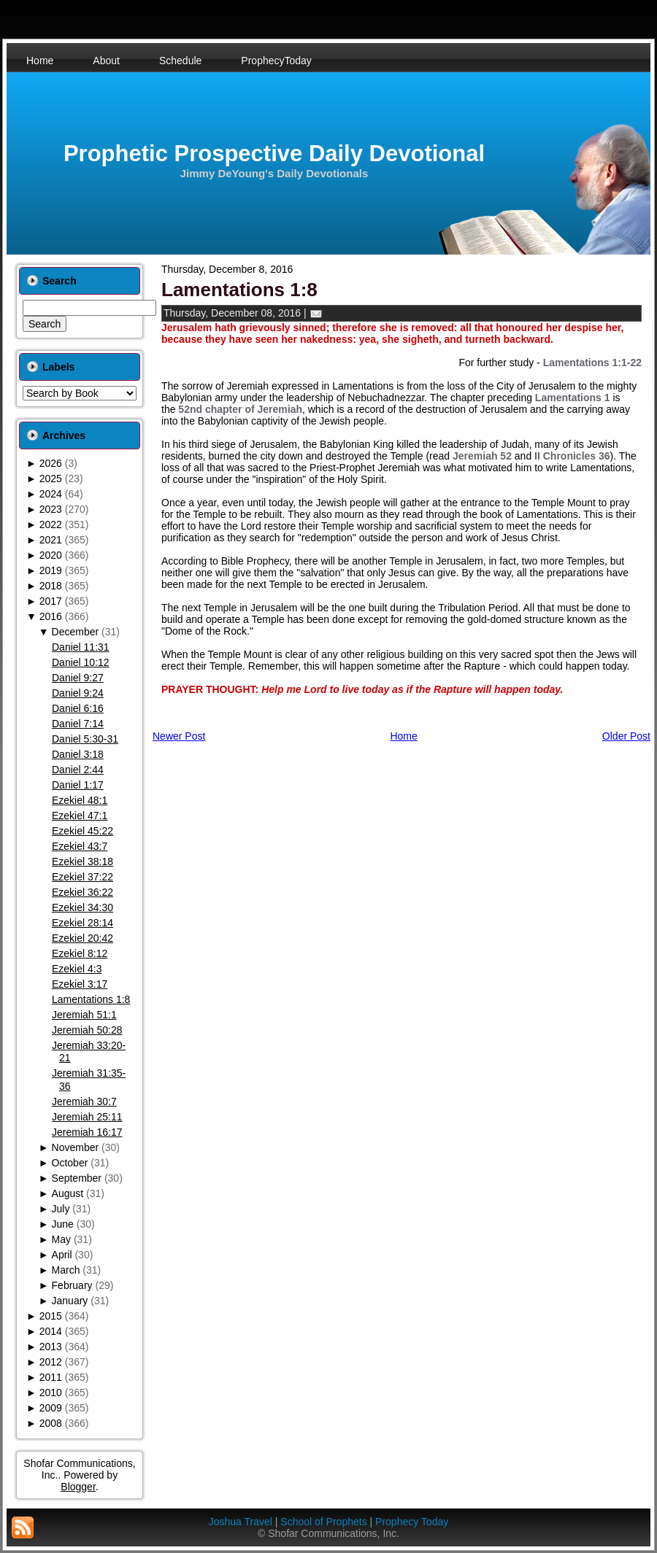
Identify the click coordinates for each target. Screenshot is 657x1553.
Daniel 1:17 (78, 785)
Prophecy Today (411, 1521)
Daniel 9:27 (78, 677)
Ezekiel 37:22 (82, 877)
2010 (50, 1392)
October (70, 1163)
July (61, 1209)
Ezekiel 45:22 (82, 831)
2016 (50, 616)
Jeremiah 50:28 (87, 1030)
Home (403, 736)
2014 (50, 1331)
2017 (50, 601)
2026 (50, 463)
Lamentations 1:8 (91, 999)
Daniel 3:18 (78, 754)
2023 (50, 509)
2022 (50, 524)
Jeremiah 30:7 (84, 1101)
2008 (50, 1423)
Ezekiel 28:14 (82, 923)
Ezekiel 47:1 (79, 815)
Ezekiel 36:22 (82, 892)
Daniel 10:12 (81, 662)
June (63, 1224)
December (75, 632)
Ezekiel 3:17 (79, 984)
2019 (50, 570)
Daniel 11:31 (81, 647)
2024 (50, 494)
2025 (50, 478)
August (68, 1193)
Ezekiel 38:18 (82, 861)
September (76, 1178)
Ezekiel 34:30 (82, 907)
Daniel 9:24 (78, 693)
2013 (50, 1346)
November (75, 1147)
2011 (50, 1377)
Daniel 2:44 (78, 769)
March (66, 1270)
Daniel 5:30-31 (85, 739)
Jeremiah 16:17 (87, 1132)
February (72, 1285)
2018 (50, 586)
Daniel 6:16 (78, 708)
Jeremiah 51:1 (84, 1015)
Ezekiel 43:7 (79, 846)
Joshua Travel (240, 1521)
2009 (50, 1408)
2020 (50, 555)
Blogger (78, 1486)
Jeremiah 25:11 (87, 1117)
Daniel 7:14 (78, 723)
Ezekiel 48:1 (79, 800)
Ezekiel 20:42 (82, 938)
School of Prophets (323, 1521)
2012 (50, 1362)
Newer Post (179, 736)
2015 (50, 1316)
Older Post (626, 736)
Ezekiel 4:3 (76, 969)
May (61, 1239)
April (62, 1254)
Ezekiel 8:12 (79, 953)
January (70, 1300)
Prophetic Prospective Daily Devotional (274, 153)
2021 (50, 540)
